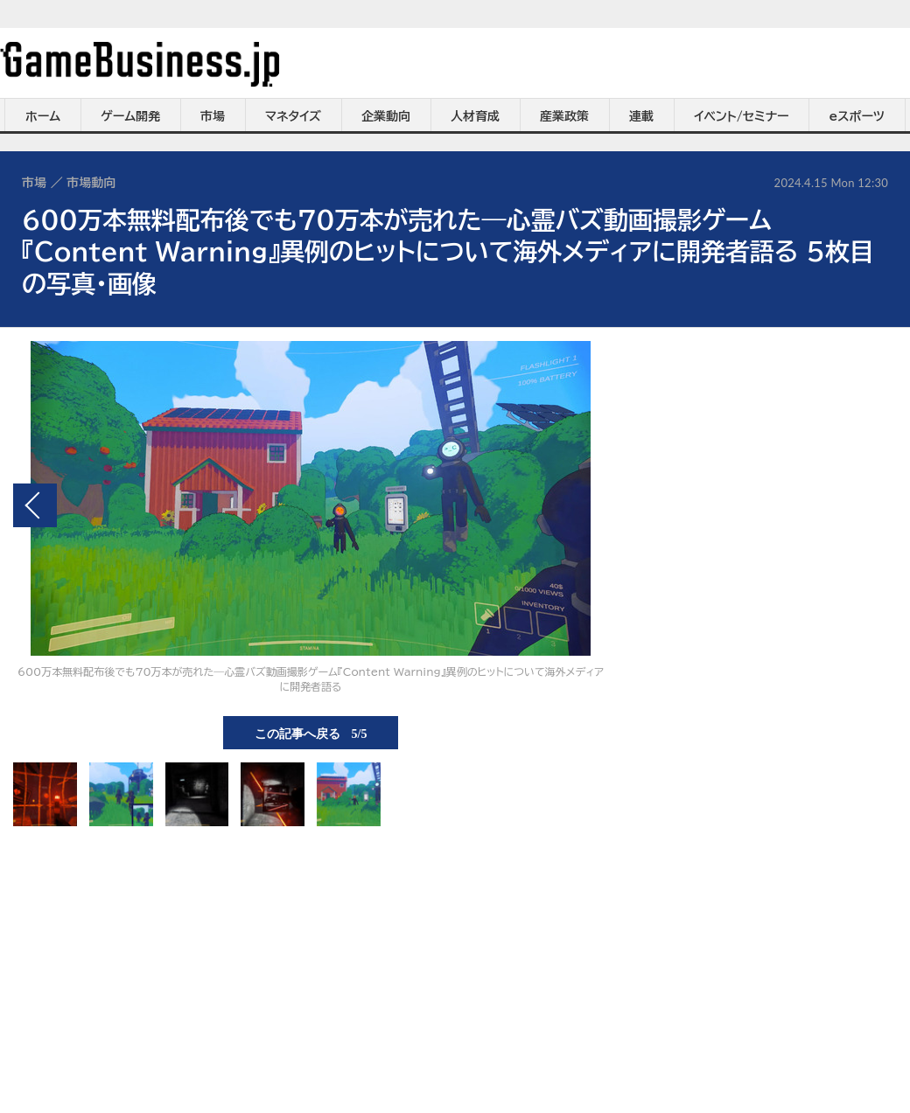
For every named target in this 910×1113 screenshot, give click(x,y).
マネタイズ (293, 116)
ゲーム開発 (130, 116)
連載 (641, 116)
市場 (212, 116)
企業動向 (385, 116)
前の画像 (35, 505)
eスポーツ (857, 116)
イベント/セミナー (741, 116)
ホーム (42, 116)
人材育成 (475, 116)
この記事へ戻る (311, 733)
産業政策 (564, 116)
